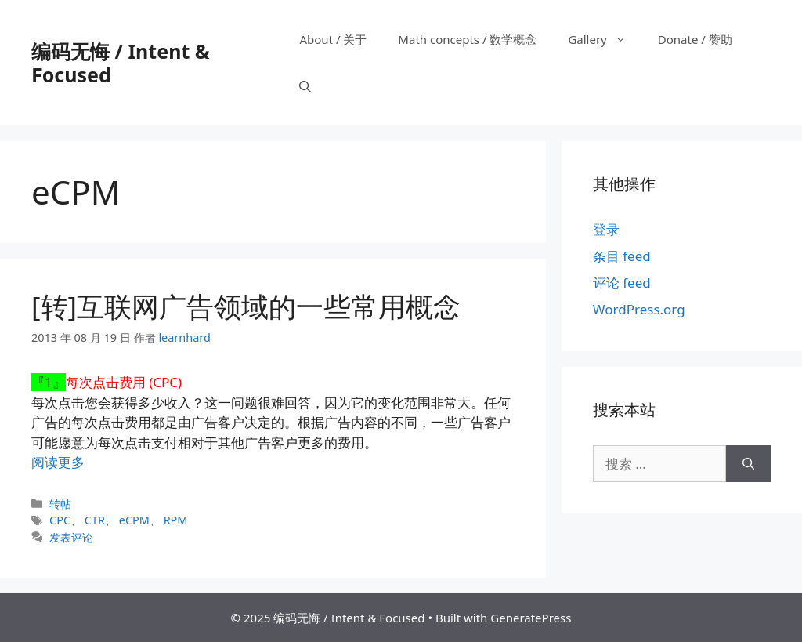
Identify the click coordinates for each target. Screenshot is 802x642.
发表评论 (71, 537)
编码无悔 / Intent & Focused (120, 63)
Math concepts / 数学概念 (467, 39)
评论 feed (622, 283)
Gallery (604, 39)
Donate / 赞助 (695, 39)
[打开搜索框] (305, 86)
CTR (95, 520)
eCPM (134, 520)
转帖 (60, 503)
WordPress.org (639, 309)
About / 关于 (333, 39)
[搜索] (748, 464)
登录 (606, 229)
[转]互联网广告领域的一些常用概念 (246, 306)
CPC (59, 520)
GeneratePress (530, 618)
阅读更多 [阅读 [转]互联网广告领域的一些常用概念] (58, 462)
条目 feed (622, 256)
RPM (176, 520)
